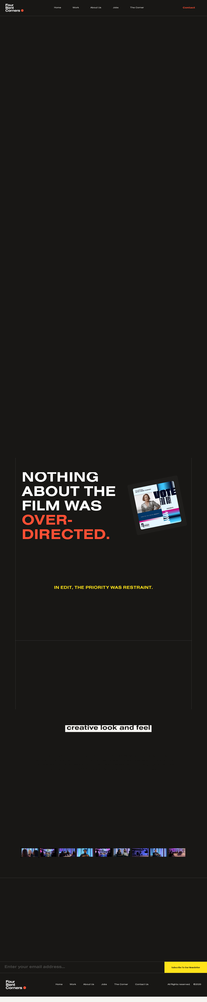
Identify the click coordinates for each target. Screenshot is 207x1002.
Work (76, 8)
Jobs (116, 8)
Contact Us (141, 985)
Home (57, 8)
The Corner (137, 8)
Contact (189, 8)
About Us (95, 8)
